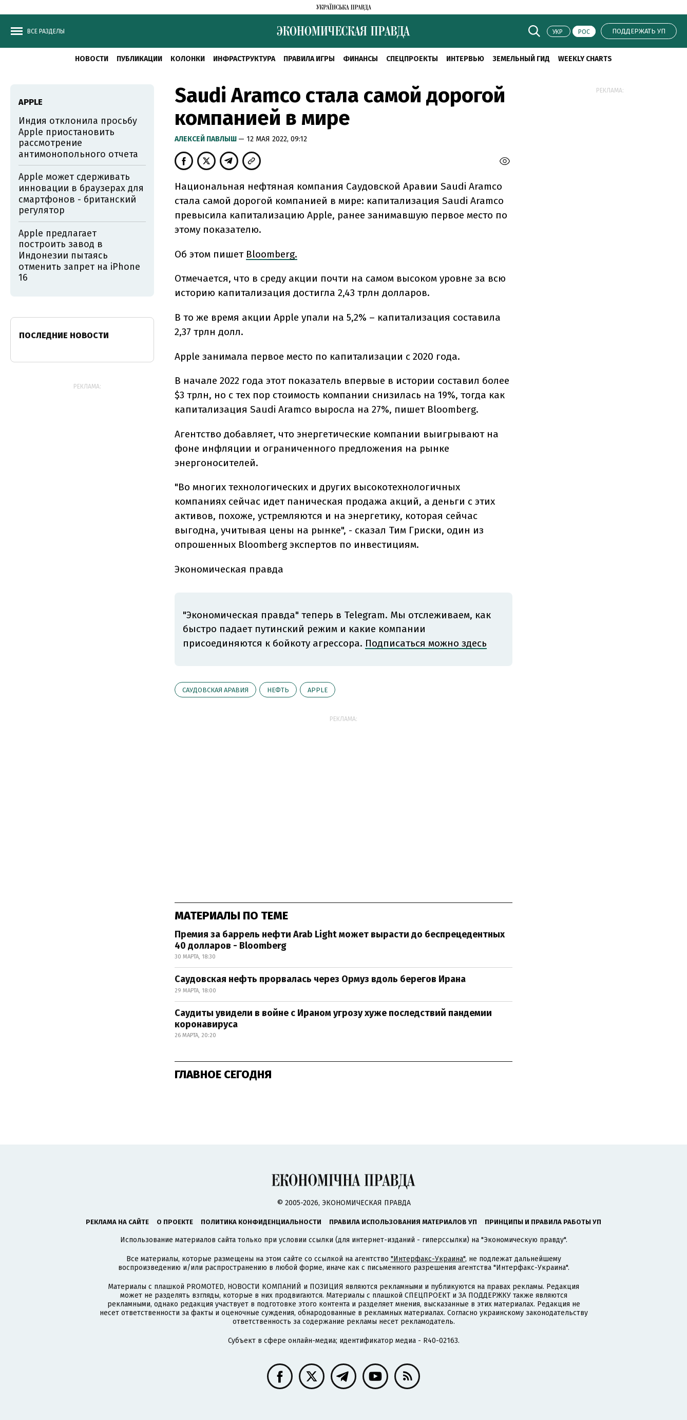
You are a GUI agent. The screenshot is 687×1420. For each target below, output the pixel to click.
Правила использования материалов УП (403, 1222)
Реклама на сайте (117, 1222)
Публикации (139, 58)
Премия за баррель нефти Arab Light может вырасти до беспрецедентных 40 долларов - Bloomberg (340, 940)
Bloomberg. (271, 254)
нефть (278, 690)
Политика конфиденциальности (261, 1222)
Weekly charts (585, 58)
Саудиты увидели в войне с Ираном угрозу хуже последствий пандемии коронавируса (333, 1018)
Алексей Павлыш (206, 139)
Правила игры (309, 58)
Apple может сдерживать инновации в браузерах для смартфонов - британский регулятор (81, 193)
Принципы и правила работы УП (543, 1222)
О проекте (175, 1222)
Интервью (465, 58)
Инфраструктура (244, 58)
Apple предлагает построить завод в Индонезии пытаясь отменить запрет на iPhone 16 (79, 255)
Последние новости (64, 335)
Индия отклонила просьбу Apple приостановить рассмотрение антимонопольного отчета (78, 137)
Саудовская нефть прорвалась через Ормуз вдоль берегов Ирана (320, 979)
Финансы (360, 58)
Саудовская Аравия (215, 690)
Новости (91, 58)
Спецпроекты (412, 58)
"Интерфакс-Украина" (428, 1259)
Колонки (187, 58)
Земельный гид (521, 58)
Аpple (318, 690)
